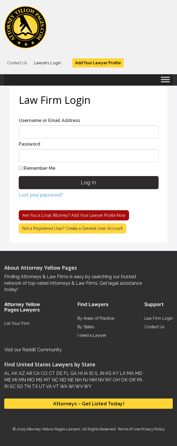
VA (48, 386)
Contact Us (17, 63)
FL (65, 373)
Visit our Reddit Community (33, 349)
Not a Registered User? (72, 228)
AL (7, 373)
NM (92, 380)
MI (14, 380)
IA (85, 373)
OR (132, 380)
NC (54, 380)
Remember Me (37, 168)
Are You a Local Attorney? (73, 215)
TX (34, 386)
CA (36, 373)
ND (62, 380)
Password (29, 144)
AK (14, 373)
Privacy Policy (152, 429)
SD (19, 386)
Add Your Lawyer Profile (98, 63)
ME (7, 380)
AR (28, 373)
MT (47, 380)
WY (87, 386)
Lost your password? (41, 195)
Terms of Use (128, 429)
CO (44, 373)
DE (58, 373)
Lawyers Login (47, 63)
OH (115, 380)
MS (39, 380)
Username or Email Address (49, 120)
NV (100, 380)
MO (30, 380)
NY (107, 380)
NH (78, 380)
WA (63, 386)
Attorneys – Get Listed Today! (88, 403)
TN (27, 386)
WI (71, 386)
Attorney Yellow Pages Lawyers (53, 429)
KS (107, 373)
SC (12, 386)
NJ (85, 380)
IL (96, 373)
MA (130, 373)
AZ (21, 373)
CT (51, 373)
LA (122, 373)
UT (41, 386)
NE (70, 380)
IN (101, 373)
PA (139, 380)
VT (55, 386)
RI (6, 386)
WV (78, 386)
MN (21, 380)
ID (91, 373)
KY (115, 373)
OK (124, 380)
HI (80, 373)
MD (138, 373)
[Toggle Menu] (165, 81)
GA (73, 373)
